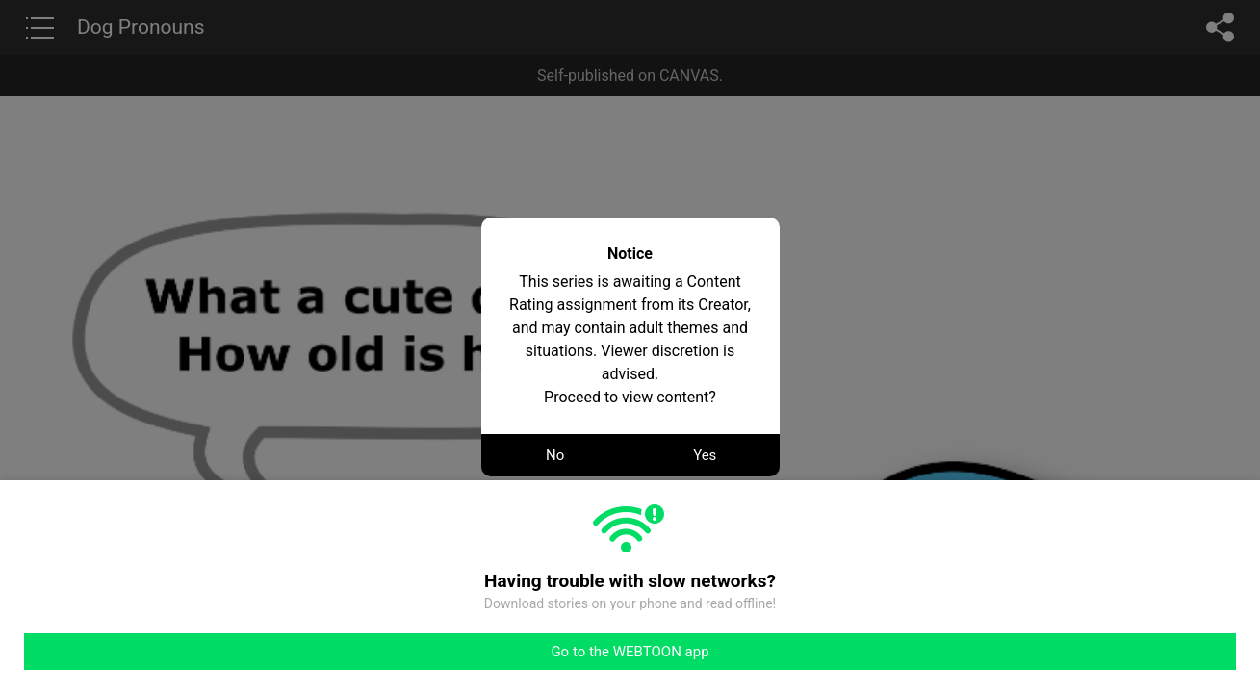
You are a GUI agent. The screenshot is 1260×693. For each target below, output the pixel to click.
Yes (704, 455)
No (555, 455)
